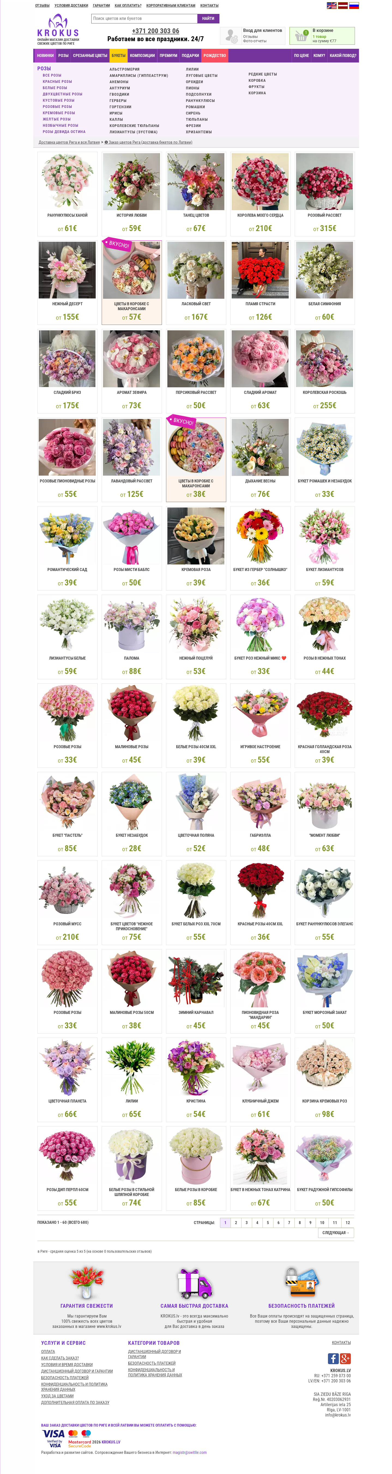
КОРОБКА (257, 80)
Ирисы (116, 113)
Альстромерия (125, 69)
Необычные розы (61, 125)
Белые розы (55, 88)
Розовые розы (57, 106)
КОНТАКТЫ (341, 1342)
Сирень (193, 113)
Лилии (192, 69)
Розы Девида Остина (64, 131)
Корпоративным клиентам (170, 5)
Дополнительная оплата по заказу (75, 1402)
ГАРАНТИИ (101, 5)
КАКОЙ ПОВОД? (343, 55)
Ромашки (195, 107)
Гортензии (120, 107)
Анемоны (119, 82)
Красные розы (57, 81)
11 (335, 1222)
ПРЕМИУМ (168, 55)
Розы (63, 55)
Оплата (48, 1351)
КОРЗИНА (257, 93)
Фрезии (193, 125)
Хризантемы (199, 132)
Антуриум (120, 88)
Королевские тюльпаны (134, 125)
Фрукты (257, 86)
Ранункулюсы (200, 100)
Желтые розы (57, 119)
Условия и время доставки (67, 1364)
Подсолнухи (199, 94)
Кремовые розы (59, 113)
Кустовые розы (59, 100)
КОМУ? (319, 55)
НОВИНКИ (45, 55)
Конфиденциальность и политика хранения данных (74, 1387)
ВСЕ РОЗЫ (52, 75)
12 (348, 1222)
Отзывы (42, 5)
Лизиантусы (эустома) (134, 132)
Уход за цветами (57, 1396)
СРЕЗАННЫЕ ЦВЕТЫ (90, 55)
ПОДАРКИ (190, 55)
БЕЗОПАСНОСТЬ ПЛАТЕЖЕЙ (65, 1377)
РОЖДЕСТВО (215, 55)
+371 (155, 31)
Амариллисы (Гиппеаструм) (139, 75)
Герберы (118, 100)
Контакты (209, 5)
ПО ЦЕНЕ (301, 55)
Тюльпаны (197, 119)
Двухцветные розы (63, 94)
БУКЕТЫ (118, 55)
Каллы (116, 119)
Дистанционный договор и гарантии (77, 1371)
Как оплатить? (128, 5)
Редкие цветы (263, 74)
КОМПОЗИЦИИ (142, 55)
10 (322, 1222)
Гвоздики (119, 94)
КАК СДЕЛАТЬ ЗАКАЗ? (60, 1358)
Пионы (193, 88)
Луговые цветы (202, 75)
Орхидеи (194, 82)
